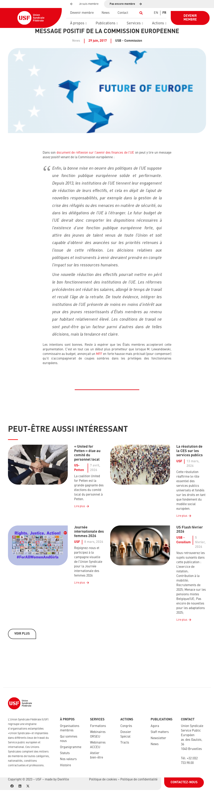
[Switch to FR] (164, 13)
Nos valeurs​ (68, 759)
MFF (99, 354)
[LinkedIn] (20, 786)
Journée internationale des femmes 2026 (89, 532)
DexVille (63, 779)
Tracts (124, 742)
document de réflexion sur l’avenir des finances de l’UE (95, 152)
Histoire (65, 765)
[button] (141, 13)
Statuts (65, 753)
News (155, 744)
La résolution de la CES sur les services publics (189, 451)
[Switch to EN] (156, 13)
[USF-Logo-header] (31, 18)
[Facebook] (12, 786)
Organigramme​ (70, 747)
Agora (155, 726)
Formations (98, 726)
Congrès (126, 726)
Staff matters (160, 732)
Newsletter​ (158, 738)
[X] (28, 786)
